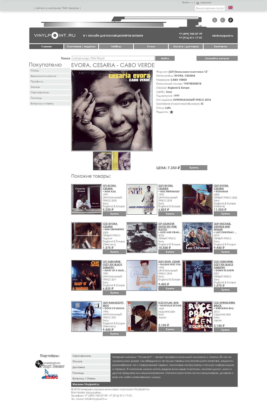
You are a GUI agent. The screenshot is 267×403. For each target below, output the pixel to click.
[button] (149, 73)
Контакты (220, 46)
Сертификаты (40, 92)
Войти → (187, 2)
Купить (193, 167)
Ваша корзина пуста (210, 8)
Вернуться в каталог (43, 75)
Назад (35, 70)
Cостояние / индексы (81, 46)
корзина (204, 2)
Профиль (37, 81)
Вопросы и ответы (42, 103)
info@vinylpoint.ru (222, 35)
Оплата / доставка (186, 46)
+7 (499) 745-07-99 (190, 33)
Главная (46, 46)
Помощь (36, 97)
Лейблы (116, 46)
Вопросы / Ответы (83, 378)
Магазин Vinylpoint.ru (85, 384)
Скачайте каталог (217, 58)
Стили (151, 46)
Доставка (78, 367)
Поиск (65, 58)
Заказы (35, 86)
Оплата (77, 361)
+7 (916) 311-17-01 (190, 37)
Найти (165, 58)
